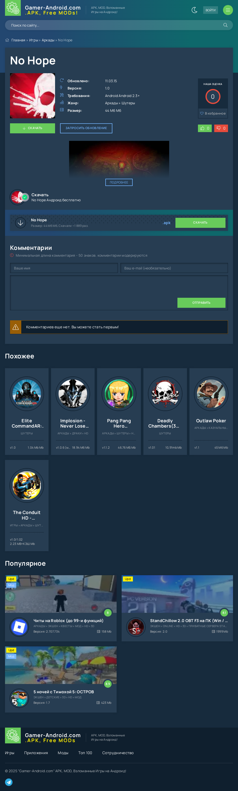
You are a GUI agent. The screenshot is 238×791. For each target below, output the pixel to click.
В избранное (215, 113)
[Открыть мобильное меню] (228, 10)
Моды (63, 752)
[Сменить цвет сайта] (194, 10)
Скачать (35, 128)
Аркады (48, 40)
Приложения (36, 752)
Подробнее (119, 182)
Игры (33, 40)
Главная (19, 40)
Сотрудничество (118, 752)
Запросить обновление (86, 128)
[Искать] (225, 25)
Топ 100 (85, 752)
